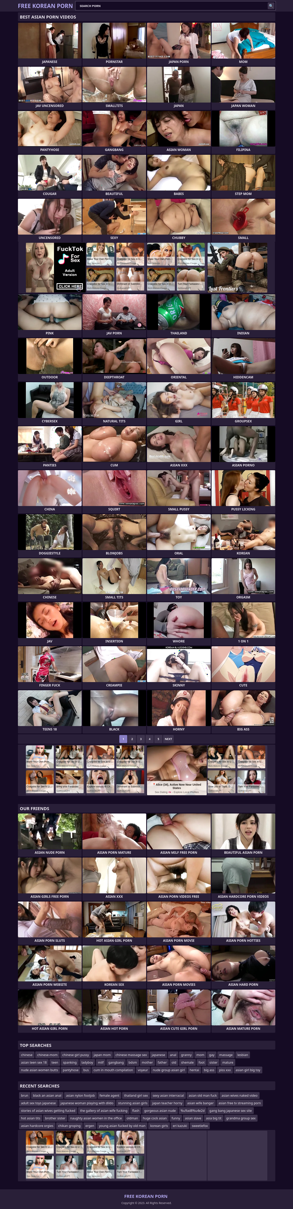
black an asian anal (47, 1095)
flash (135, 1110)
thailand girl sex (136, 1095)
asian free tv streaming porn (240, 1103)
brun (24, 1095)
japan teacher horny (167, 1103)
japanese (158, 1055)
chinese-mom (47, 1055)
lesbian (242, 1055)
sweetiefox (200, 1126)
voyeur (143, 1070)
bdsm (132, 1062)
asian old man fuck (203, 1095)
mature (227, 1062)
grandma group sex (241, 1118)
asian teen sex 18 (34, 1062)
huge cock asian (155, 1118)
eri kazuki (180, 1126)
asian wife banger (200, 1103)
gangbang (116, 1062)
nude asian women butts (39, 1070)
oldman (132, 1118)
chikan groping (69, 1126)
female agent (109, 1095)
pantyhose (70, 1070)
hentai (194, 1070)
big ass (209, 1070)
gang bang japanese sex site (230, 1110)
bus (86, 1070)
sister (213, 1062)
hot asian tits (30, 1118)
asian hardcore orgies (37, 1126)
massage (226, 1055)
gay (212, 1055)
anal (173, 1055)
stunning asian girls (132, 1103)
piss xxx (225, 1070)
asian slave (193, 1118)
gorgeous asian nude (160, 1110)
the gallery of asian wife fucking (103, 1110)
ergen (89, 1126)
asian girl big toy (248, 1070)
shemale (187, 1062)
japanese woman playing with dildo (87, 1103)
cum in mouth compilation (113, 1070)
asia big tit (213, 1118)
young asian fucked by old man (122, 1126)
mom (200, 1055)
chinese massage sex (131, 1055)
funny (175, 1118)
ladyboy (87, 1062)
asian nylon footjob (80, 1095)
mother (147, 1062)
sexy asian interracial (168, 1095)
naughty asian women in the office (96, 1118)
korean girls (159, 1126)
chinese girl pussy (75, 1055)
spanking (70, 1062)
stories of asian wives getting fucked (48, 1110)
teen (54, 1062)
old (173, 1062)
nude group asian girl (169, 1070)
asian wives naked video (239, 1095)
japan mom (102, 1055)
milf (101, 1062)
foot (202, 1062)
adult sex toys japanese (38, 1103)
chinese (26, 1055)
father (162, 1062)
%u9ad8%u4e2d (193, 1110)
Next (168, 739)
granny (186, 1055)
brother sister (55, 1118)
